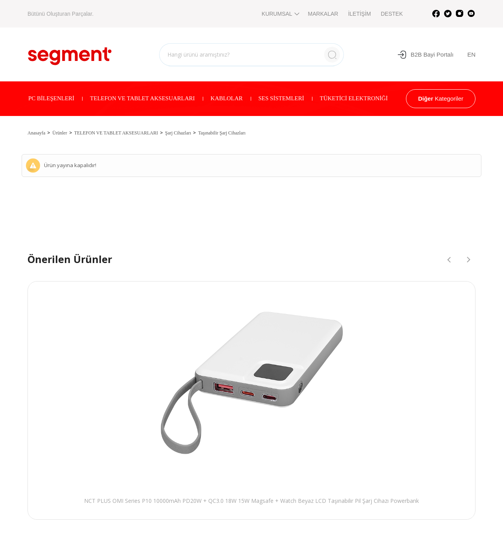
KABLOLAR (227, 98)
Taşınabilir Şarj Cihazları (221, 133)
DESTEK (392, 14)
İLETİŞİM (359, 14)
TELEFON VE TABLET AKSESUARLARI (142, 98)
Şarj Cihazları (178, 133)
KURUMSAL (280, 14)
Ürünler (59, 133)
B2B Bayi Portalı (425, 54)
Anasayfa (36, 133)
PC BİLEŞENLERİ (51, 98)
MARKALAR (323, 14)
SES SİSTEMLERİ (281, 98)
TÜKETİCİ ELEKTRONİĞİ (354, 98)
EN (471, 54)
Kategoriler (440, 98)
